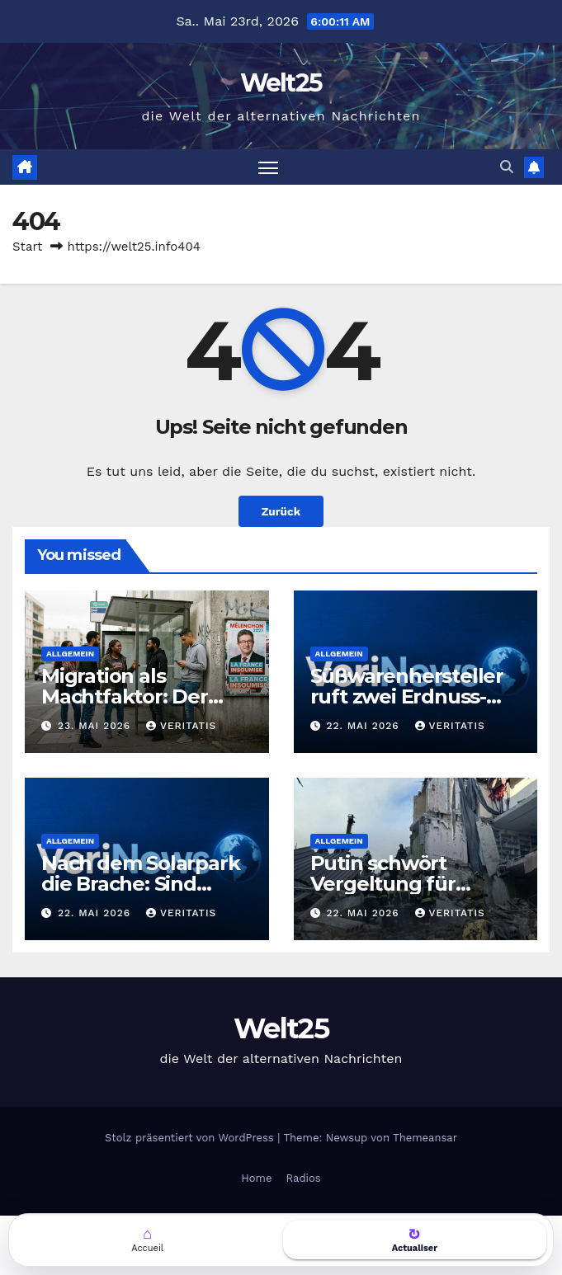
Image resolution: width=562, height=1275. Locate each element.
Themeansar (425, 1138)
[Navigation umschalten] (268, 167)
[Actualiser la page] (415, 1240)
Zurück (281, 511)
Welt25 (281, 83)
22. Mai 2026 (364, 726)
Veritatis (181, 726)
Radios (303, 1178)
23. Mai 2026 (96, 726)
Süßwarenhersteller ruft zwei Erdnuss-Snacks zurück (406, 696)
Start (27, 246)
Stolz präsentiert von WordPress (191, 1138)
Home (256, 1178)
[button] (506, 167)
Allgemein (70, 653)
